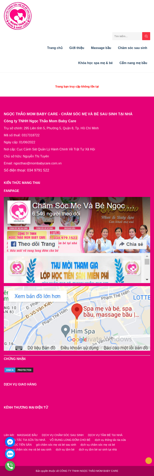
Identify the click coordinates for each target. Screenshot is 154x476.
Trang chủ (55, 48)
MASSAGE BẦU (27, 435)
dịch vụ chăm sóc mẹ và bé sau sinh (28, 449)
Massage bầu (101, 48)
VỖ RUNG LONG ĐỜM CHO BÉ (70, 439)
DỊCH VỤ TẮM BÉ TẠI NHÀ (105, 435)
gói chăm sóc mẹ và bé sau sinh (56, 444)
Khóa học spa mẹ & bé (95, 63)
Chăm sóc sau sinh (132, 48)
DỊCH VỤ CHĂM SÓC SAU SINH (63, 435)
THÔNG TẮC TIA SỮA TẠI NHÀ (25, 439)
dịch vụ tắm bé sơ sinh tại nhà (98, 449)
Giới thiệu (76, 48)
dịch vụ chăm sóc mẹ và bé (98, 444)
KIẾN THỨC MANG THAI (22, 182)
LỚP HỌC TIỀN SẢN (19, 444)
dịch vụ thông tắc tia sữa (110, 439)
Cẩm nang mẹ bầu (133, 63)
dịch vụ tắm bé (65, 449)
